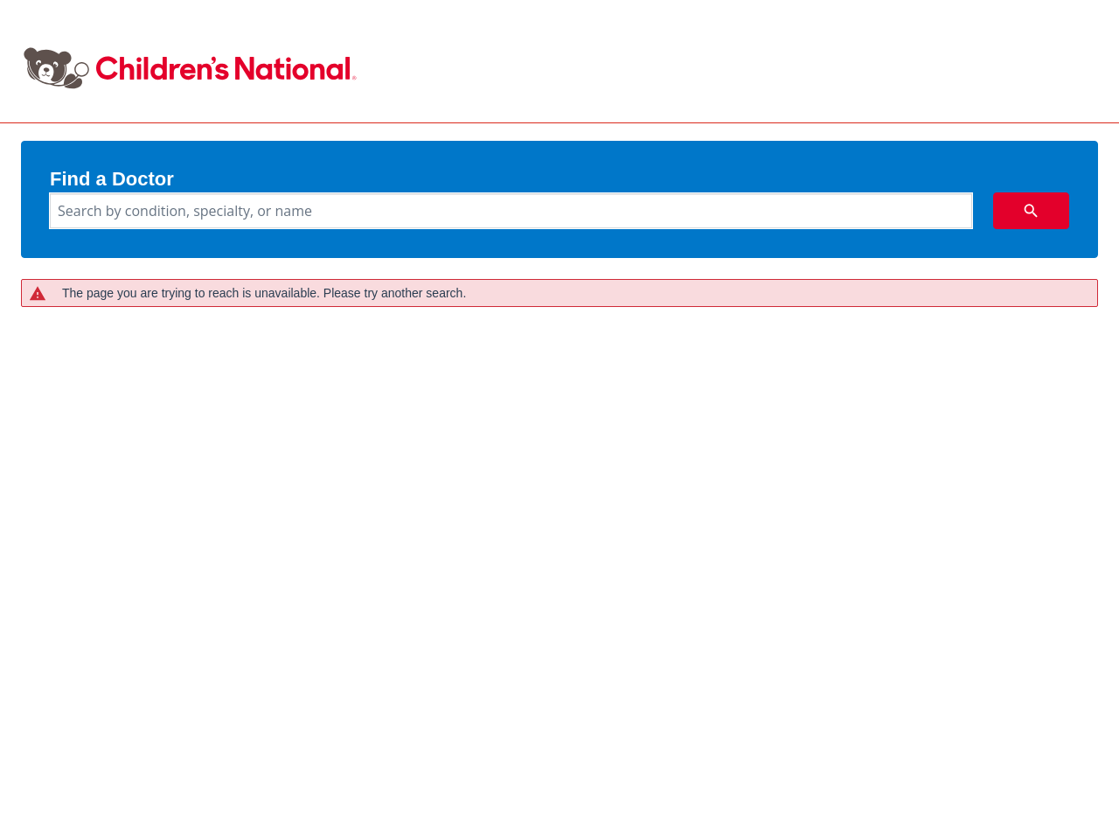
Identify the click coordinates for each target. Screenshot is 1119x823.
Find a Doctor (112, 179)
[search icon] (1031, 210)
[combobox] (511, 210)
